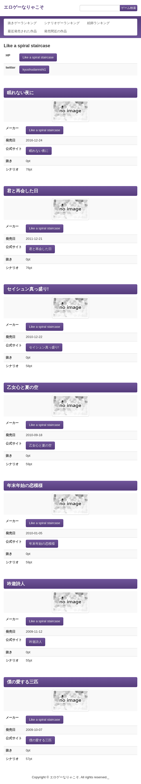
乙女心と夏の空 (22, 387)
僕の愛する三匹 (22, 681)
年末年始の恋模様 (25, 485)
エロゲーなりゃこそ (24, 7)
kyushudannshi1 (34, 69)
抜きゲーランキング (22, 23)
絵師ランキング (98, 23)
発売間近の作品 (55, 31)
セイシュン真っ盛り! (28, 289)
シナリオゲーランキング (62, 23)
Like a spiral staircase (38, 57)
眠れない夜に (20, 92)
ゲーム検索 (128, 8)
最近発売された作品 (22, 31)
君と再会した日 (22, 190)
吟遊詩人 (16, 583)
